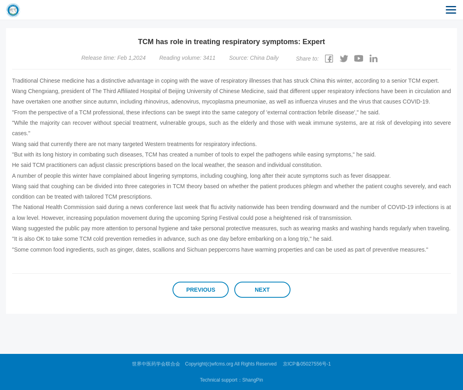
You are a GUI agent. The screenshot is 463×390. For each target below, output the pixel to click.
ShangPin (252, 380)
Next (262, 289)
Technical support (218, 380)
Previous (200, 289)
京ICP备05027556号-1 (307, 364)
